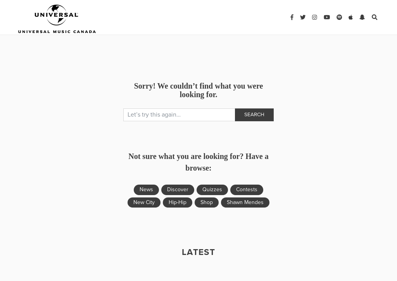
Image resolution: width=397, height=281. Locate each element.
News (146, 189)
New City (144, 202)
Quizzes (212, 189)
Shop (206, 202)
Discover (177, 189)
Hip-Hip (177, 202)
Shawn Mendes (245, 202)
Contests (246, 189)
